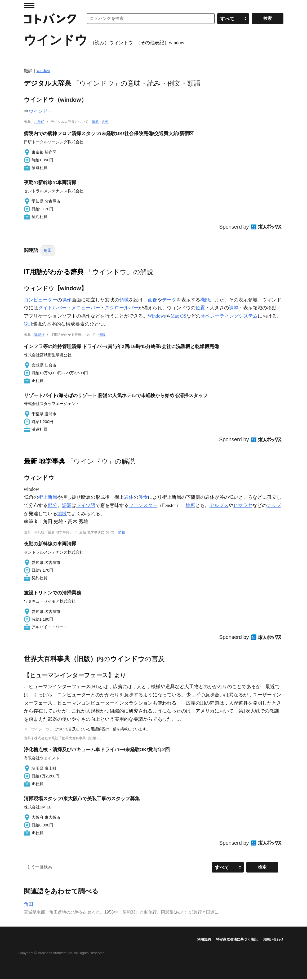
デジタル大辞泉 (47, 83)
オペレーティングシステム (229, 316)
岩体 (129, 497)
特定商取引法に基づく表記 (236, 939)
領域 (124, 299)
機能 (205, 299)
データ (169, 299)
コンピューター (40, 299)
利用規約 (204, 939)
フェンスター (143, 505)
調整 (233, 307)
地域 (62, 513)
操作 (67, 299)
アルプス (219, 505)
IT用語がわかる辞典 (54, 271)
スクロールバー (121, 307)
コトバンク (50, 18)
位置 (200, 307)
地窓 (190, 505)
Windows (157, 316)
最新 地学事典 (44, 461)
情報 (95, 122)
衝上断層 (47, 497)
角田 (47, 250)
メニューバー (86, 307)
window (43, 70)
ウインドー (40, 111)
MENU (29, 5)
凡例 (105, 122)
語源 (67, 505)
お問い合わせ (273, 939)
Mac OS (178, 316)
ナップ (274, 505)
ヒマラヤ (242, 505)
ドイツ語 (85, 505)
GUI (28, 324)
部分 (52, 505)
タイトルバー (52, 307)
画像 (152, 299)
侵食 (143, 497)
